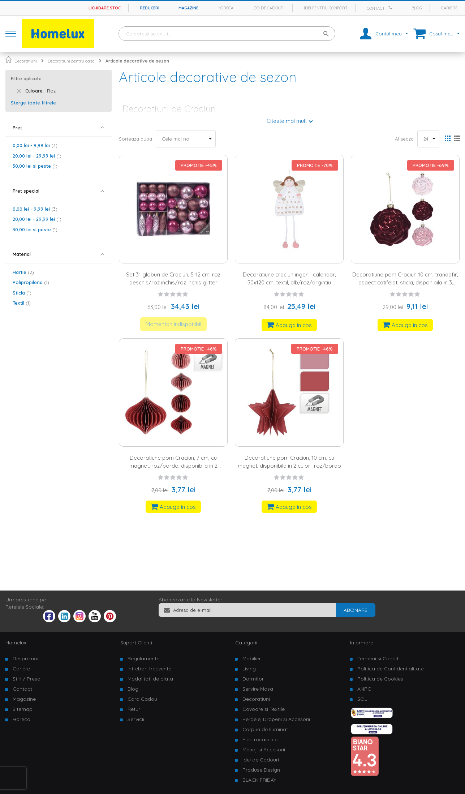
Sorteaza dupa (135, 139)
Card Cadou (142, 699)
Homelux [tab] (15, 642)
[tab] (58, 128)
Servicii (136, 719)
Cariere (449, 7)
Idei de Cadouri (260, 759)
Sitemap (23, 709)
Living (249, 668)
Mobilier (251, 658)
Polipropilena (31, 282)
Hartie (23, 272)
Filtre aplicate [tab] (26, 78)
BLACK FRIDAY (259, 780)
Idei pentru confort (326, 7)
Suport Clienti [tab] (136, 642)
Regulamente (143, 658)
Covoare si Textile (263, 709)
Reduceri (149, 7)
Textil (22, 303)
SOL (362, 699)
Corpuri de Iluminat (265, 729)
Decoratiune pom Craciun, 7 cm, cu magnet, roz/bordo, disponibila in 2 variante (173, 465)
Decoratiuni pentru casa (71, 61)
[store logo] (58, 33)
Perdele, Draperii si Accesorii (276, 719)
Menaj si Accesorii (263, 749)
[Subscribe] (355, 610)
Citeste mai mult (287, 120)
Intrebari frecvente (149, 668)
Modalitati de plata (150, 678)
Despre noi (25, 658)
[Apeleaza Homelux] (391, 7)
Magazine (188, 7)
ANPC (364, 689)
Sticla (22, 293)
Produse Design (261, 770)
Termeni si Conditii (379, 658)
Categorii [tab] (246, 642)
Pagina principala (8, 59)
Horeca (225, 7)
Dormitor (253, 678)
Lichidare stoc (105, 7)
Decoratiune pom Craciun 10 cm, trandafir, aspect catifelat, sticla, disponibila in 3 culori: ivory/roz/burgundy (405, 282)
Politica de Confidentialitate (390, 668)
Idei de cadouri (269, 7)
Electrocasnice (259, 739)
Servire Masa (257, 689)
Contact (376, 8)
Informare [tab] (361, 642)
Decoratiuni (25, 61)
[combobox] (227, 33)
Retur (134, 709)
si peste (35, 166)
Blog (417, 7)
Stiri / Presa (26, 678)
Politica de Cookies (380, 678)
